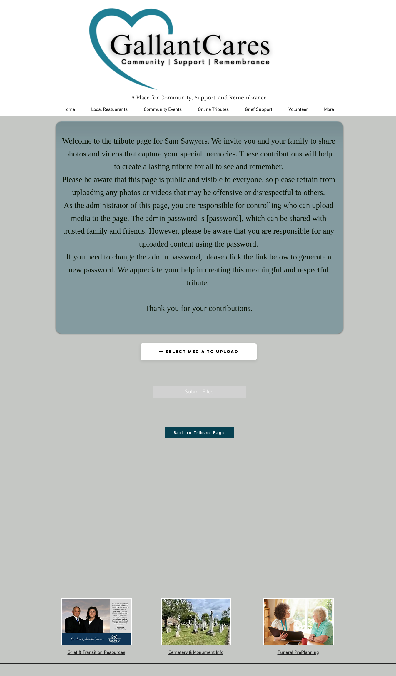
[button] (199, 351)
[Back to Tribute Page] (199, 432)
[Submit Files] (199, 392)
